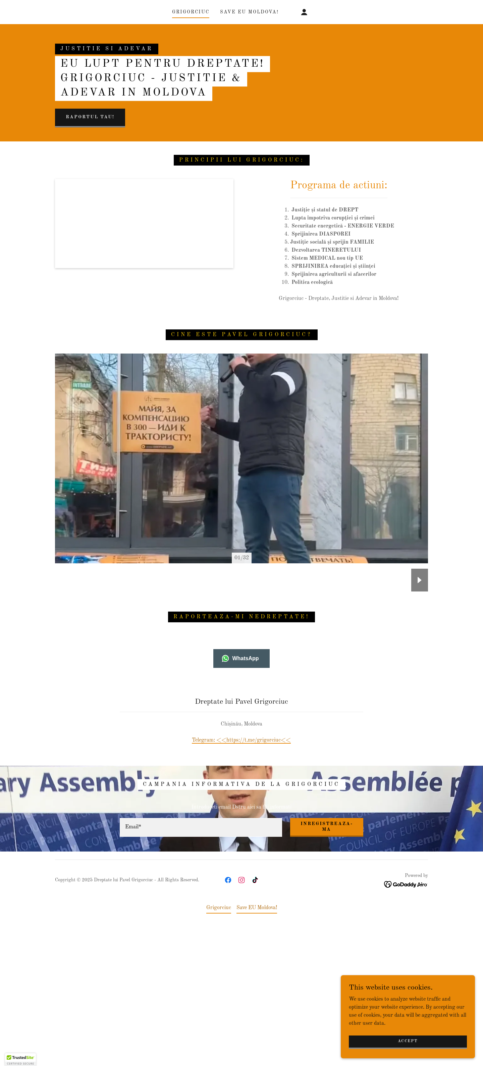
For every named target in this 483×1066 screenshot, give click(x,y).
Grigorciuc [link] (190, 12)
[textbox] (201, 958)
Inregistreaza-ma (327, 957)
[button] (304, 12)
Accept (408, 1041)
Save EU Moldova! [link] (249, 12)
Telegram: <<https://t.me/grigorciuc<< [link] (241, 871)
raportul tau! (90, 182)
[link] (228, 1011)
